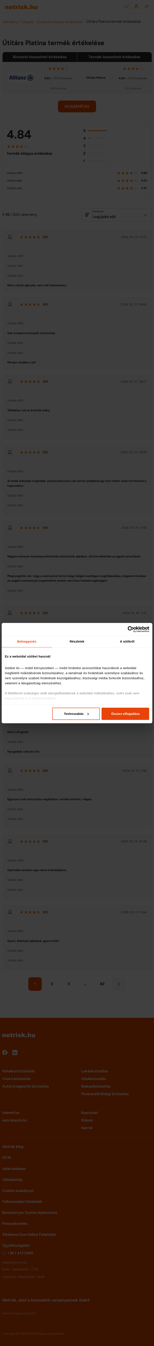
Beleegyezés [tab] (26, 641)
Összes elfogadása (125, 713)
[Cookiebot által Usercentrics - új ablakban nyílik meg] (130, 629)
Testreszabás (76, 713)
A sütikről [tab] (127, 641)
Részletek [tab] (77, 641)
